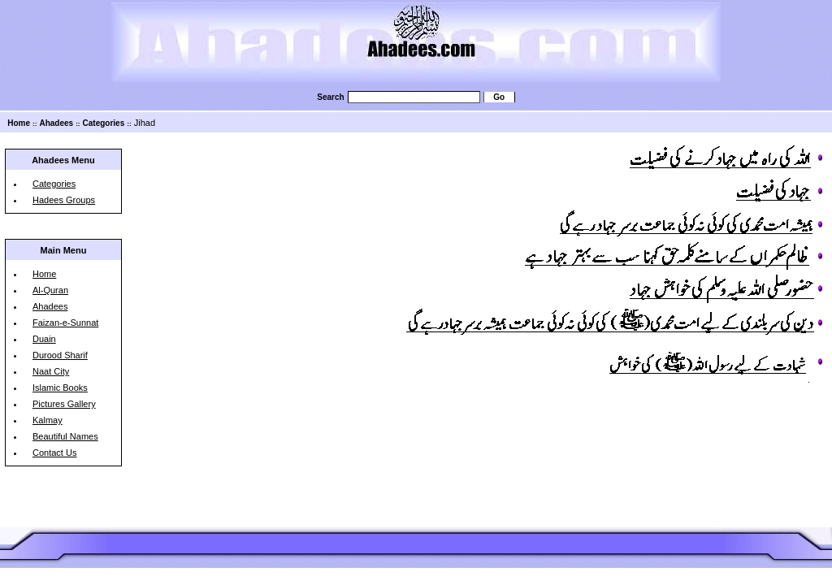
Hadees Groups (63, 200)
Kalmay (47, 420)
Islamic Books (60, 387)
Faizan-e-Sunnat (65, 322)
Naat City (50, 371)
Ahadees (56, 123)
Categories (104, 123)
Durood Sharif (60, 355)
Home (18, 123)
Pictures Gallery (64, 404)
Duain (44, 339)
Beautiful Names (65, 436)
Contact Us (54, 452)
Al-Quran (50, 290)
